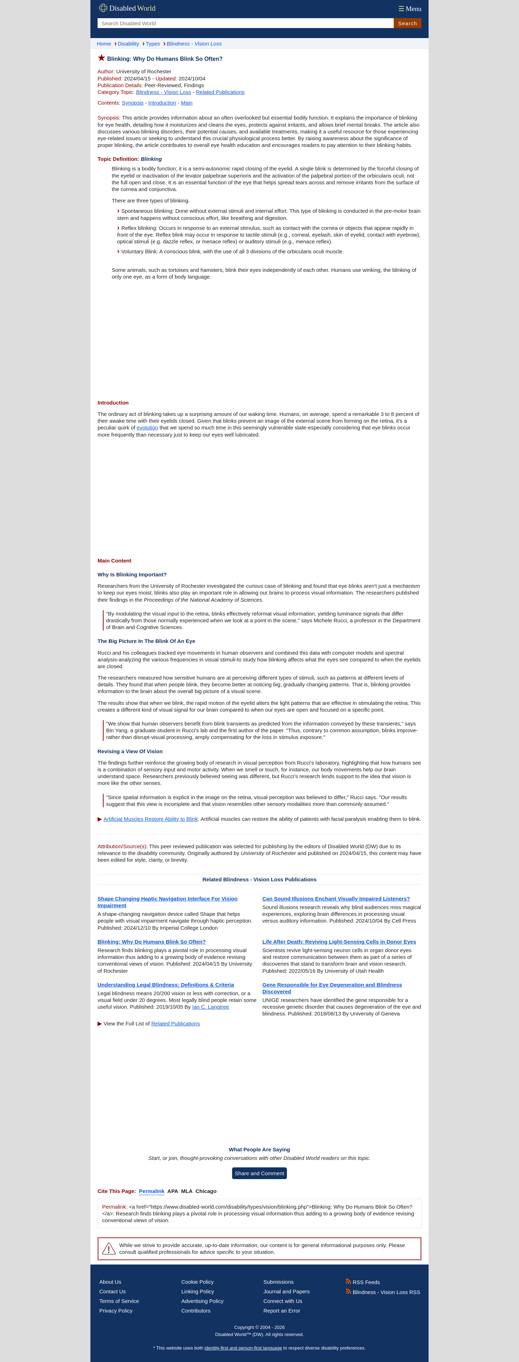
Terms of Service (119, 1301)
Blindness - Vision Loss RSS (383, 1292)
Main (187, 103)
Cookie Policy (198, 1282)
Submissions (278, 1282)
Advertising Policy (203, 1301)
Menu (409, 9)
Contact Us (112, 1291)
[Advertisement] (259, 340)
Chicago (205, 1191)
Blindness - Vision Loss (163, 92)
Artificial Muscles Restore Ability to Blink (151, 819)
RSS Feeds (363, 1282)
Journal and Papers (286, 1291)
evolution (147, 427)
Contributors (196, 1311)
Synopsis (132, 103)
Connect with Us (282, 1301)
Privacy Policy (115, 1311)
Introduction (162, 103)
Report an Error (281, 1311)
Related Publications (220, 92)
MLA (187, 1191)
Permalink (151, 1191)
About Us (110, 1282)
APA (172, 1191)
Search (407, 23)
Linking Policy (198, 1291)
